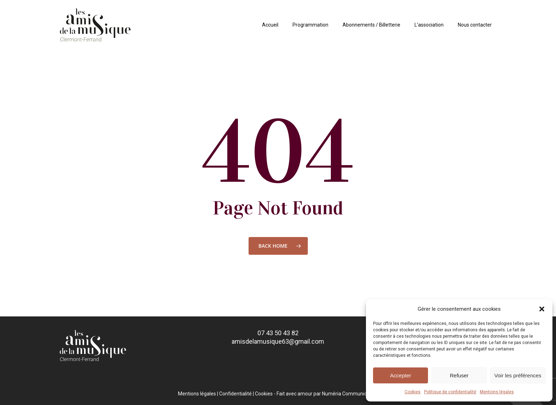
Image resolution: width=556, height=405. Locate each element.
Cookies (413, 391)
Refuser (459, 375)
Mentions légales (497, 391)
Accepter (400, 375)
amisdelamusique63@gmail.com (278, 341)
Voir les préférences (517, 375)
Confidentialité (235, 393)
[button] (541, 309)
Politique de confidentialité (450, 391)
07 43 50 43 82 (278, 333)
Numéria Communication (350, 393)
